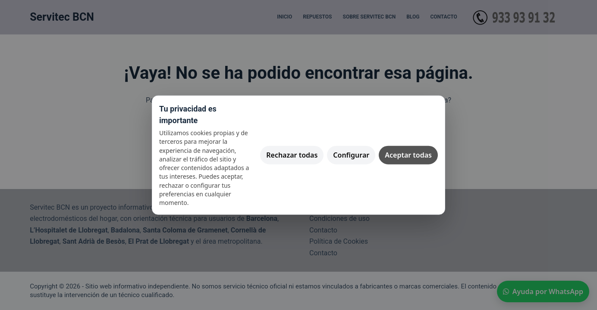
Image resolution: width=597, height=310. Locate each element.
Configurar (351, 154)
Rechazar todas (291, 154)
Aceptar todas (408, 154)
